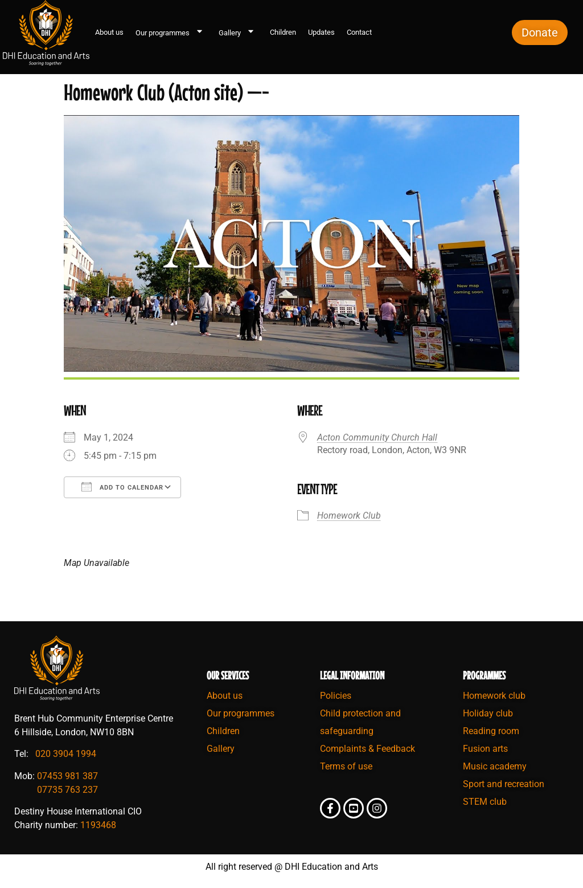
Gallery (238, 32)
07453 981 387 (67, 776)
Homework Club (349, 515)
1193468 (98, 825)
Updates (321, 32)
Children (283, 32)
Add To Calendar (122, 487)
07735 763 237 (67, 789)
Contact (359, 32)
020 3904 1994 (65, 753)
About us (109, 32)
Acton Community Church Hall (377, 437)
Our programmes (171, 32)
